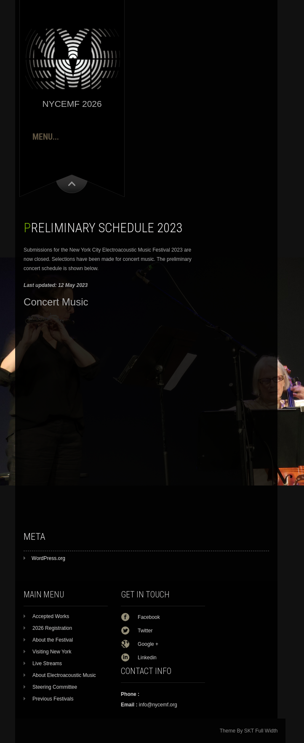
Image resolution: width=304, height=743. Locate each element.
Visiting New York (52, 652)
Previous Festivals (52, 699)
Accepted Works (50, 616)
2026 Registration (52, 628)
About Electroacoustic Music (64, 675)
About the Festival (52, 640)
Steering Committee (54, 687)
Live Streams (47, 663)
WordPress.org (48, 558)
